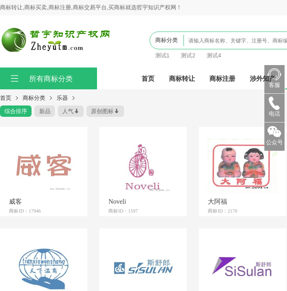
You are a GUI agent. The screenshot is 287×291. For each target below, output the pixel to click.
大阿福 (217, 201)
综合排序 (15, 111)
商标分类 (34, 98)
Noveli (117, 201)
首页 (147, 78)
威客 (15, 201)
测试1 (162, 55)
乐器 (62, 98)
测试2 (188, 55)
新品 (45, 111)
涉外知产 (263, 78)
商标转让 (182, 78)
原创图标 (102, 111)
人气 (68, 111)
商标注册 (222, 78)
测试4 (214, 55)
